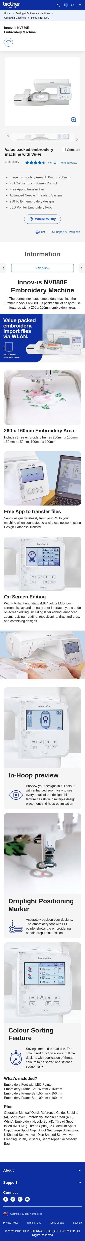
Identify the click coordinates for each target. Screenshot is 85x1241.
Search (73, 5)
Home (7, 13)
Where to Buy (42, 219)
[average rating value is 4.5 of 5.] (38, 162)
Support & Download (67, 232)
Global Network (30, 1214)
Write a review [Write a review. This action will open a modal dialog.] (68, 162)
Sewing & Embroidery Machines (33, 13)
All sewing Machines (15, 17)
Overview (42, 268)
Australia (11, 1214)
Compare (70, 149)
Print (42, 232)
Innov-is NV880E (40, 17)
